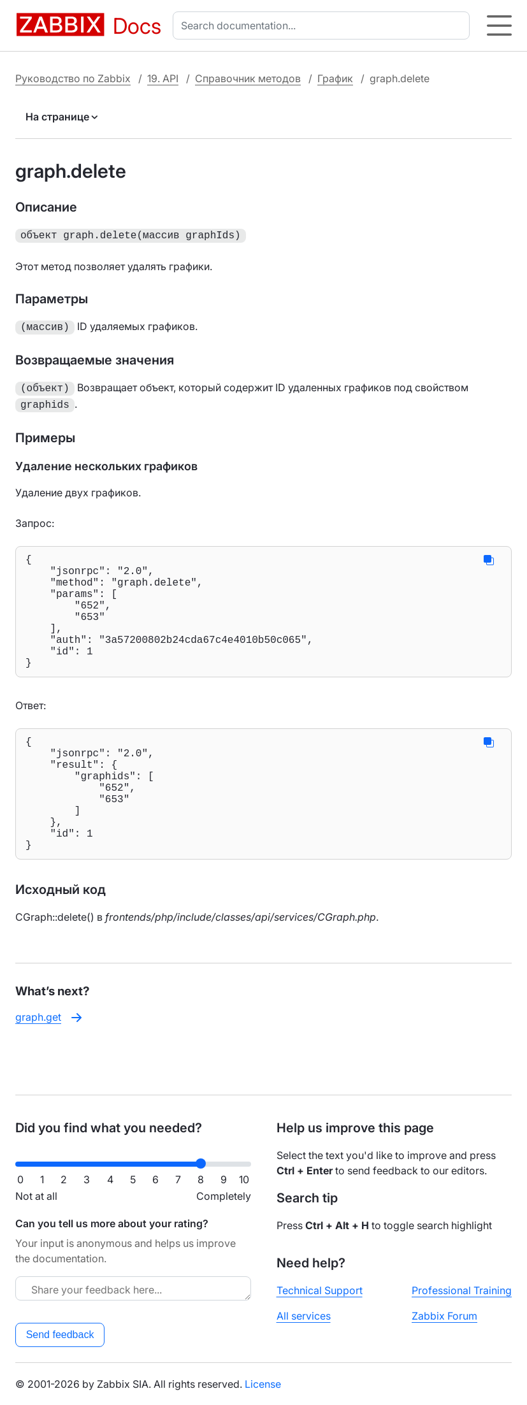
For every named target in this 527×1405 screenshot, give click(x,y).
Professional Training (462, 1290)
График (335, 78)
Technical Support (320, 1290)
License (263, 1384)
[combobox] (324, 25)
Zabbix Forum (444, 1315)
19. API (162, 78)
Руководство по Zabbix (73, 78)
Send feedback (60, 1334)
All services (304, 1315)
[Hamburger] (499, 25)
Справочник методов (248, 78)
